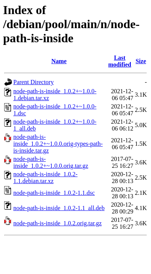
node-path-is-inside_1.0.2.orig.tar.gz (57, 223)
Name (59, 61)
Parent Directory (33, 82)
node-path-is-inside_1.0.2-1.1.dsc (54, 193)
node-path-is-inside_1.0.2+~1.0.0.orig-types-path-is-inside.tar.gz (58, 144)
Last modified (119, 61)
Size (140, 61)
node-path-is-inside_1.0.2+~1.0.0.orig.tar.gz (50, 162)
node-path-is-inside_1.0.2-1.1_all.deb (59, 208)
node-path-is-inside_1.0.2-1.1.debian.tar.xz (45, 177)
